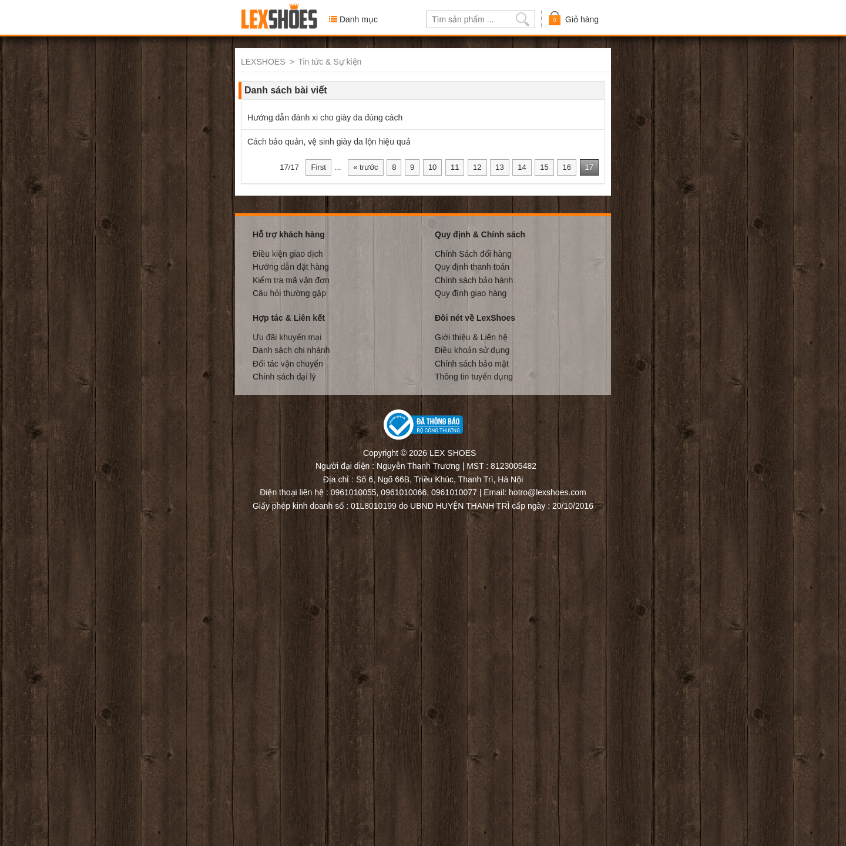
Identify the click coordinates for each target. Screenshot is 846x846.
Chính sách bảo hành (474, 279)
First (318, 166)
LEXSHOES (263, 61)
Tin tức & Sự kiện (329, 61)
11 (455, 166)
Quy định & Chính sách (480, 234)
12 (477, 166)
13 (499, 166)
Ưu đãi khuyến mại (287, 336)
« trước (365, 166)
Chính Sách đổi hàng (473, 253)
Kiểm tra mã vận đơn (291, 279)
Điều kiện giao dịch (288, 253)
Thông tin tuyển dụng (474, 376)
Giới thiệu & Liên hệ (471, 336)
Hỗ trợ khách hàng (289, 234)
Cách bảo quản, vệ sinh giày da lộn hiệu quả (329, 141)
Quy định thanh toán (472, 266)
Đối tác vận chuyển (288, 363)
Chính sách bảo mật (472, 363)
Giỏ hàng (573, 18)
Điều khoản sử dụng (472, 349)
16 (566, 166)
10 (432, 166)
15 (544, 166)
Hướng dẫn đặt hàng (291, 266)
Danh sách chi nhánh (291, 349)
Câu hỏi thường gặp (289, 292)
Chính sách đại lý (284, 376)
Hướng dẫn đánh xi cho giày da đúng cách (324, 117)
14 (522, 166)
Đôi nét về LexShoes (475, 317)
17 (589, 166)
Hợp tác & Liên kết (289, 317)
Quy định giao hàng (470, 292)
